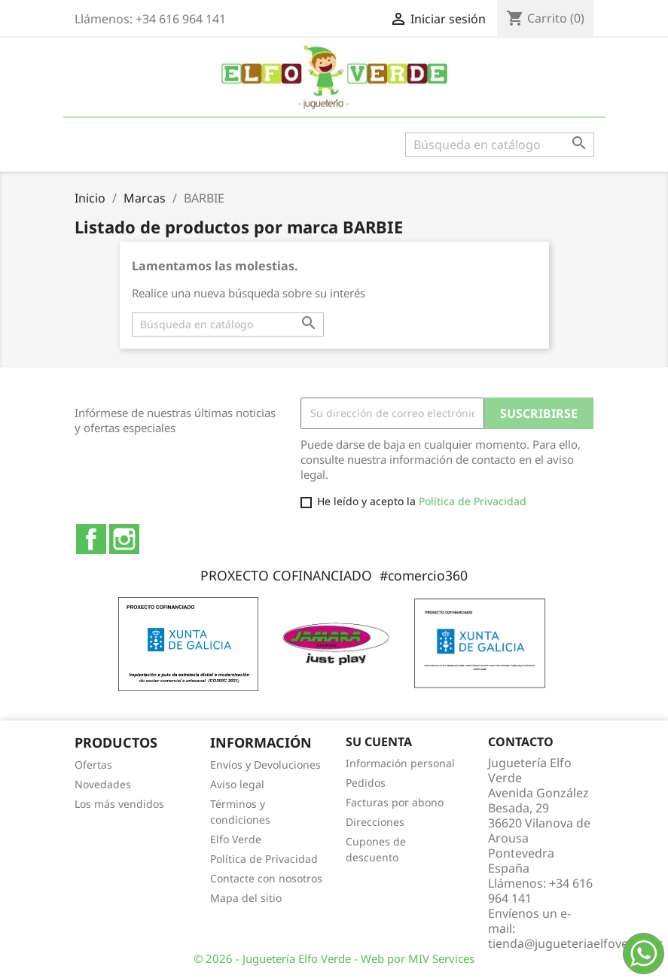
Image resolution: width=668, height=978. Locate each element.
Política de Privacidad (472, 501)
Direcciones (375, 822)
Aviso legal (237, 784)
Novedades (103, 784)
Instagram (124, 539)
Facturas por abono (395, 802)
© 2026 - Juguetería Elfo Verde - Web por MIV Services (334, 958)
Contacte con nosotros (266, 878)
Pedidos (366, 782)
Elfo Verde (235, 839)
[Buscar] (499, 145)
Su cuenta (379, 741)
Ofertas (93, 764)
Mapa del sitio (246, 898)
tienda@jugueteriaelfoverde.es (575, 943)
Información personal (400, 763)
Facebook (91, 539)
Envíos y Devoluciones (265, 764)
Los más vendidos (119, 804)
